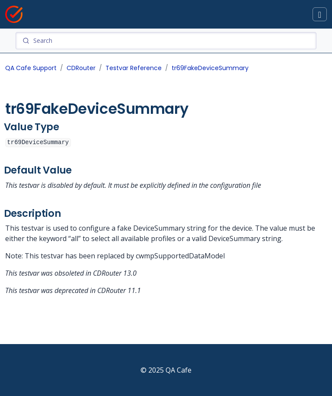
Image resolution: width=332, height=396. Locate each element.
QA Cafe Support (31, 68)
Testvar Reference (133, 68)
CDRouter (81, 68)
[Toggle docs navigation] (320, 14)
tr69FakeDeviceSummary (210, 68)
